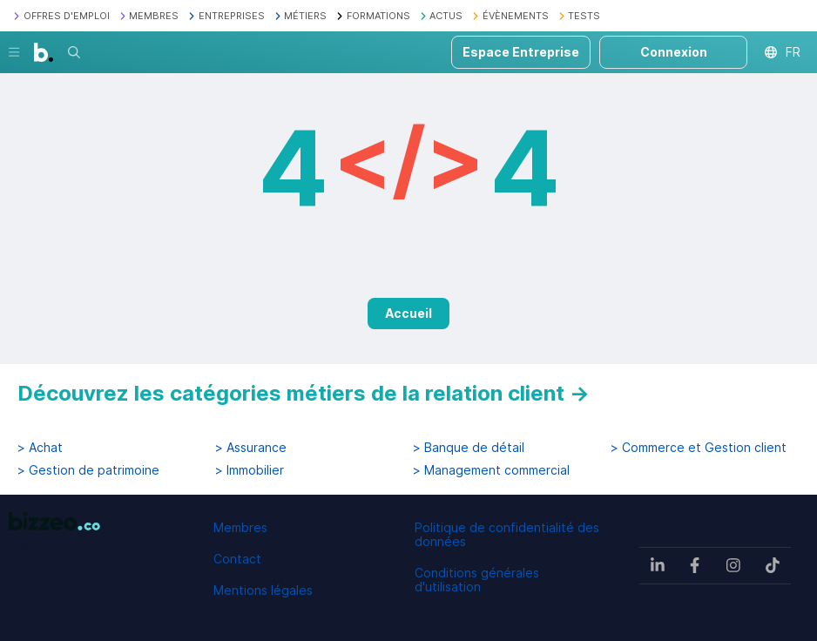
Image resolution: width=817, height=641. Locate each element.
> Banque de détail (468, 448)
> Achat (40, 448)
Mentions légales (263, 590)
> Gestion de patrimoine (88, 470)
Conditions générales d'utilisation (477, 579)
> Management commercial (491, 470)
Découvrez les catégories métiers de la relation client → (303, 393)
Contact (237, 558)
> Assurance (251, 448)
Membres (240, 527)
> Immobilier (249, 470)
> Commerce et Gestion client (699, 448)
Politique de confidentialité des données (507, 534)
